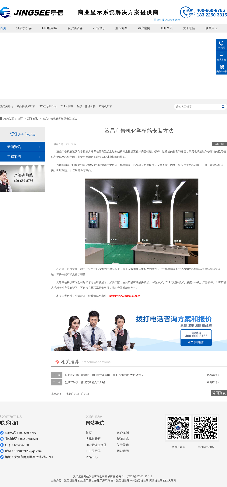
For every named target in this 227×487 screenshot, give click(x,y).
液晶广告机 (72, 393)
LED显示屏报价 (48, 106)
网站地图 (123, 451)
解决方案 (121, 28)
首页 (3, 28)
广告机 (85, 393)
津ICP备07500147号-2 (139, 476)
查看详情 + (213, 375)
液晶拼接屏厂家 (26, 106)
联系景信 (211, 28)
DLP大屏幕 (67, 106)
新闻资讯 (166, 28)
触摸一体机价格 (86, 106)
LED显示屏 (49, 28)
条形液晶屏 (74, 28)
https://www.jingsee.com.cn (124, 295)
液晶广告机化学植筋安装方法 (60, 118)
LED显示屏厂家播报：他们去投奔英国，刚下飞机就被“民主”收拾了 (104, 375)
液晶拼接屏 (24, 28)
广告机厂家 (105, 106)
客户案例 (144, 28)
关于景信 (189, 28)
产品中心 (99, 28)
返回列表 (219, 144)
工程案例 (14, 157)
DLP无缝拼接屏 (96, 445)
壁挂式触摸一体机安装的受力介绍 (85, 382)
